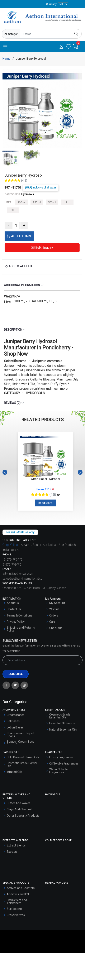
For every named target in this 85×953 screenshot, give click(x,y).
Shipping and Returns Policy (21, 629)
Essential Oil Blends (62, 723)
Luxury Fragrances (61, 757)
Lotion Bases (15, 727)
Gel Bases (13, 721)
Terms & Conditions (19, 615)
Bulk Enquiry (42, 248)
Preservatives (16, 915)
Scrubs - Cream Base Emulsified (20, 743)
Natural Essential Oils (63, 729)
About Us (13, 602)
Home (6, 58)
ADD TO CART (19, 236)
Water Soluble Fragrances (58, 771)
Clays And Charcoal (19, 809)
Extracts (12, 851)
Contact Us (14, 609)
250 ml (37, 202)
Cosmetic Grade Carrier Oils (22, 764)
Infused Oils (14, 771)
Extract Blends (16, 845)
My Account (57, 602)
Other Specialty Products (23, 815)
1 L (67, 202)
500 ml (52, 202)
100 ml (21, 202)
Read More (45, 503)
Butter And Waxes (18, 803)
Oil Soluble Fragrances (64, 763)
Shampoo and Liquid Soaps (20, 735)
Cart (52, 621)
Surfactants (15, 908)
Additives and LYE (18, 894)
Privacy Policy (16, 621)
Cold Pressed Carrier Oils (23, 757)
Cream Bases (15, 714)
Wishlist (54, 609)
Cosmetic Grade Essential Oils (59, 716)
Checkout (55, 628)
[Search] (77, 34)
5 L (13, 210)
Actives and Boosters (21, 887)
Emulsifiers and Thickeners (17, 901)
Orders (53, 615)
